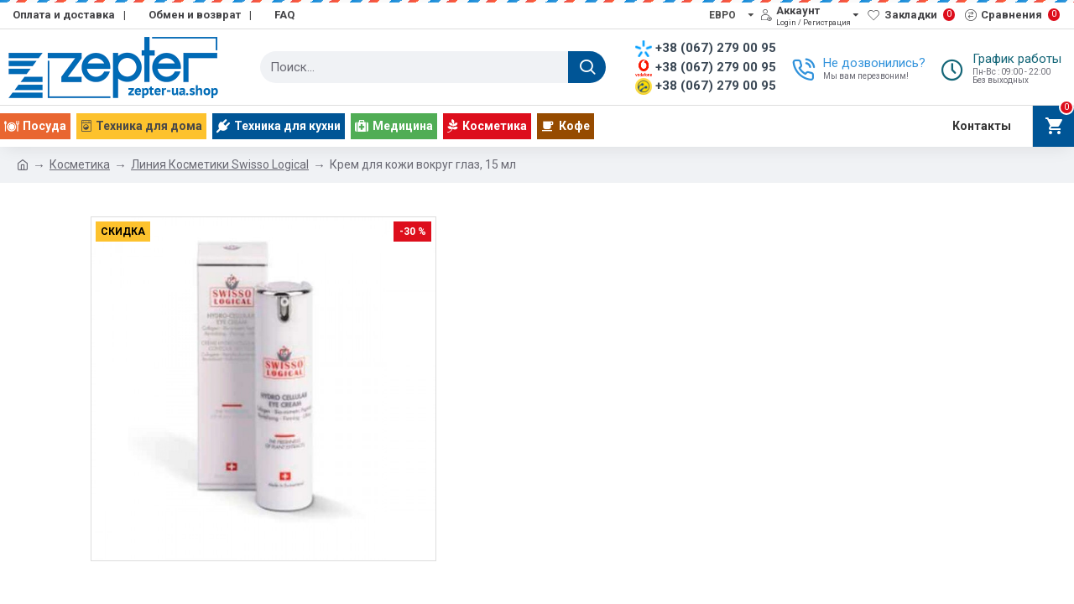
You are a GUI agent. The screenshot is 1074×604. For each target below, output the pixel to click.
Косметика (80, 164)
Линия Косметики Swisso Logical (220, 164)
